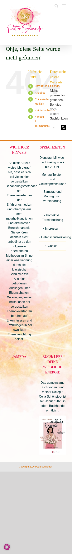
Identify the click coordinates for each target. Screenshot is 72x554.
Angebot (40, 92)
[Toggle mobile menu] (64, 6)
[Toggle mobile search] (56, 6)
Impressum (52, 228)
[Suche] (63, 127)
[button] (7, 547)
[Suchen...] (55, 127)
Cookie (52, 246)
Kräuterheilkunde (45, 110)
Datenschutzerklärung (52, 237)
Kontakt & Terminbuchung (52, 217)
